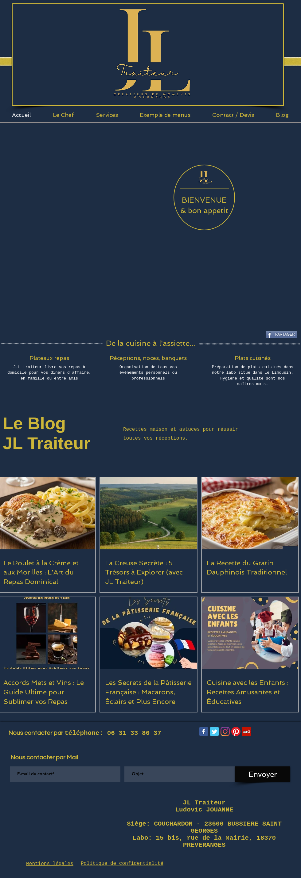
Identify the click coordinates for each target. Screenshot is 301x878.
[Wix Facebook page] (203, 731)
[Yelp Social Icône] (246, 731)
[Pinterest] (235, 731)
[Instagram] (225, 731)
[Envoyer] (262, 774)
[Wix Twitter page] (214, 731)
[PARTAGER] (281, 334)
